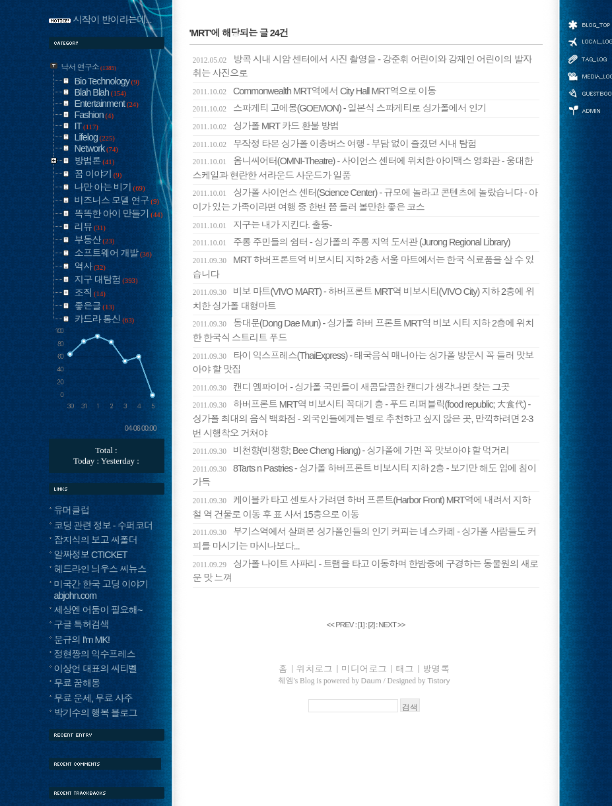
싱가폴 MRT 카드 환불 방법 (266, 126)
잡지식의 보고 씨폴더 (96, 540)
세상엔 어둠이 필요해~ (98, 610)
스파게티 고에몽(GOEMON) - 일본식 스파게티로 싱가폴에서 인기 (340, 108)
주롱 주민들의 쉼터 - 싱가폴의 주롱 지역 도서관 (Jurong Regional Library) (351, 242)
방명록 (436, 669)
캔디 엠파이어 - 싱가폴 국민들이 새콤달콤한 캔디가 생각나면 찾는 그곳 (351, 387)
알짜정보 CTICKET (90, 554)
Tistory (438, 681)
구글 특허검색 (81, 624)
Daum (371, 681)
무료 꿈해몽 (77, 683)
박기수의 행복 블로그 (96, 713)
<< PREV (340, 625)
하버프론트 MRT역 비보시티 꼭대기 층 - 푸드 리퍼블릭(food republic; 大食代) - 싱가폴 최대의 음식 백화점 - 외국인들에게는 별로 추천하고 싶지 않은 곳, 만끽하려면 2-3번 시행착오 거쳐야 (363, 418)
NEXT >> (391, 625)
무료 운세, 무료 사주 (93, 698)
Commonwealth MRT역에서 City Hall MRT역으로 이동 (314, 91)
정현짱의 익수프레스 (95, 654)
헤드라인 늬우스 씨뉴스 (100, 569)
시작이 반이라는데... (112, 20)
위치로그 (314, 669)
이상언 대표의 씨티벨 (96, 669)
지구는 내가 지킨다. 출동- (262, 225)
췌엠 (286, 681)
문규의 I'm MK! (82, 640)
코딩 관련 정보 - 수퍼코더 (103, 525)
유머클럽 (72, 510)
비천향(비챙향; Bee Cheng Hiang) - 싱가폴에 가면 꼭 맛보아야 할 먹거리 (351, 450)
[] (361, 625)
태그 (404, 669)
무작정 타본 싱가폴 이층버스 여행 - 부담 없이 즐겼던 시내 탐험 (335, 144)
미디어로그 (364, 669)
